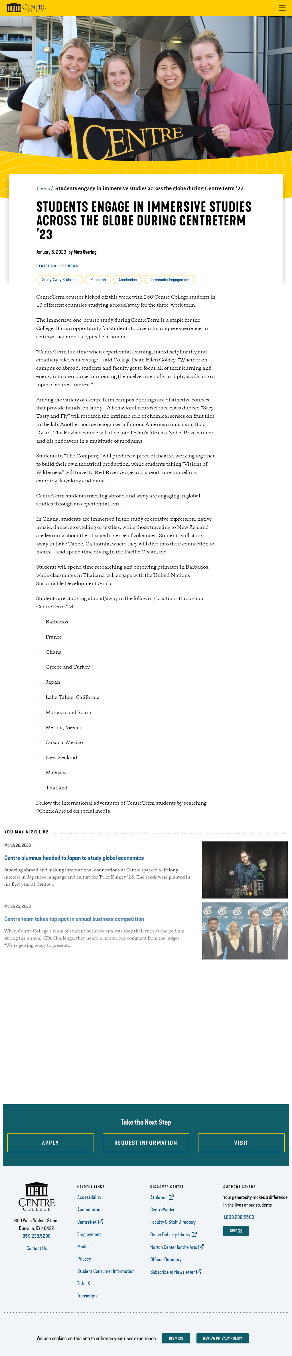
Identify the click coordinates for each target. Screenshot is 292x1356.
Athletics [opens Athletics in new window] (158, 1197)
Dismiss (176, 1338)
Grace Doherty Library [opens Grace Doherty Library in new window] (170, 1234)
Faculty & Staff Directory (173, 1222)
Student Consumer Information (106, 1271)
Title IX (83, 1283)
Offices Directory (165, 1259)
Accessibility (89, 1197)
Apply (50, 1142)
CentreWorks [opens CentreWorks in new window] (162, 1210)
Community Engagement (169, 279)
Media (83, 1246)
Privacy (84, 1259)
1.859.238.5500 (238, 1217)
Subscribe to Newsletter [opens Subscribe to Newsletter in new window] (172, 1272)
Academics (128, 279)
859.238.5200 (36, 1236)
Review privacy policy (222, 1338)
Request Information (145, 1142)
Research (98, 279)
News (43, 188)
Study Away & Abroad (60, 279)
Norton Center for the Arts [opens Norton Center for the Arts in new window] (173, 1247)
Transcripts (87, 1296)
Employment (89, 1234)
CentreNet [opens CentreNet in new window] (87, 1222)
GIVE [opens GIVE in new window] (233, 1231)
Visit (241, 1142)
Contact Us (37, 1248)
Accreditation (90, 1209)
